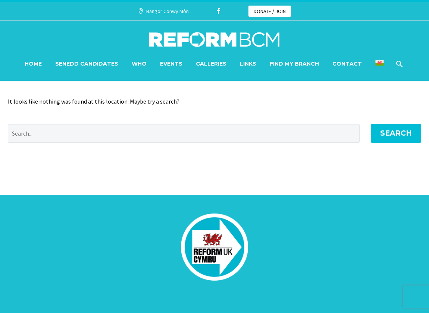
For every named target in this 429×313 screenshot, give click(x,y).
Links (248, 63)
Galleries (211, 63)
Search (396, 133)
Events (171, 63)
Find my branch (294, 63)
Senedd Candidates (86, 63)
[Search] (399, 64)
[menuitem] (379, 64)
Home (33, 63)
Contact (347, 63)
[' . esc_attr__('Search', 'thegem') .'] (184, 133)
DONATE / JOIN (270, 11)
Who (139, 63)
